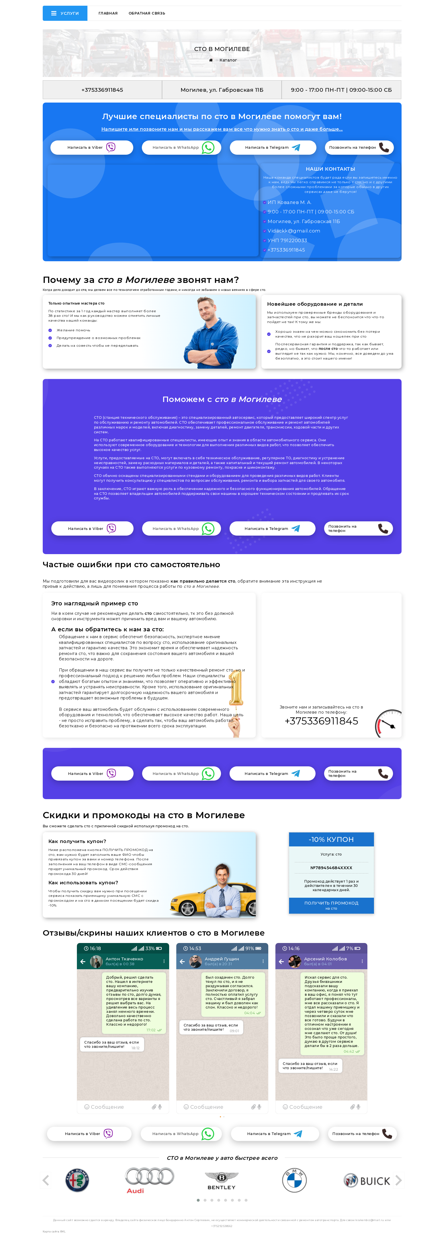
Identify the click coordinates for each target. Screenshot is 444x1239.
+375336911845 (322, 721)
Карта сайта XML (54, 1231)
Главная (108, 13)
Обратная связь (147, 13)
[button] (220, 1116)
